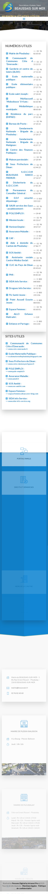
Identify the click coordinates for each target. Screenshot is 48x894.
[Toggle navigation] (24, 19)
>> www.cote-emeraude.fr (17, 349)
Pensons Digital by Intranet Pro (25, 883)
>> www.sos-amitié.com (15, 386)
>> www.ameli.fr (12, 379)
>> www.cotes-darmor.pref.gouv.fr (20, 364)
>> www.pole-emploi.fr (15, 371)
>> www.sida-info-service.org (18, 401)
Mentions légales (29, 886)
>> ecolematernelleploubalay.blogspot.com (24, 356)
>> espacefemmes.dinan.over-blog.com (22, 394)
